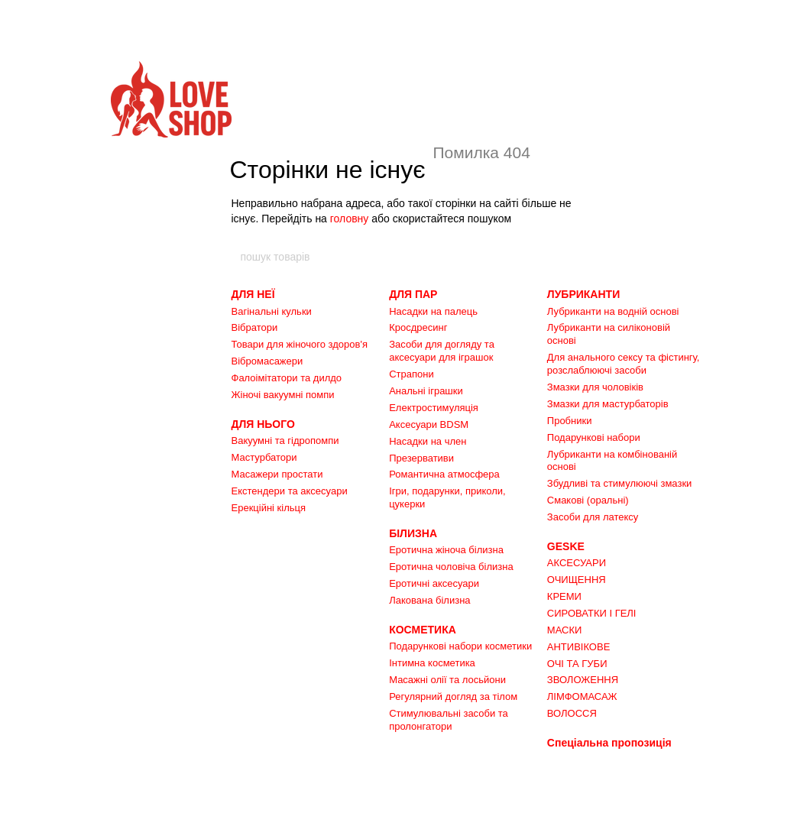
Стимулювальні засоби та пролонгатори (448, 720)
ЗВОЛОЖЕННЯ (582, 679)
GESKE (566, 546)
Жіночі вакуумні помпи (283, 394)
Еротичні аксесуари (434, 583)
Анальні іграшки (426, 391)
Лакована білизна (429, 600)
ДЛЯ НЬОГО (263, 424)
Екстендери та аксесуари (290, 491)
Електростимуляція (433, 407)
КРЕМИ (564, 596)
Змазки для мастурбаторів (608, 404)
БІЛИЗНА (413, 533)
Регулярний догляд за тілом (453, 696)
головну (349, 218)
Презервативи (421, 458)
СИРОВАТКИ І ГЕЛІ (592, 613)
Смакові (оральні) (588, 500)
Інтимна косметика (432, 663)
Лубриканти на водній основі (613, 311)
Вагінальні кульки (272, 311)
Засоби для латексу (593, 517)
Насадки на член (427, 441)
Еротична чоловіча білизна (451, 566)
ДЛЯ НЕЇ (253, 294)
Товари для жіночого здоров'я (300, 344)
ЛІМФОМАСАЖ (582, 696)
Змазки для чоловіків (595, 387)
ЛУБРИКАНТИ (583, 294)
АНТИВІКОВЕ (579, 647)
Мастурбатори (264, 457)
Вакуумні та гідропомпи (285, 440)
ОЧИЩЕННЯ (576, 579)
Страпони (411, 374)
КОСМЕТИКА (422, 630)
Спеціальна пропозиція (609, 743)
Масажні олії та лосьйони (447, 679)
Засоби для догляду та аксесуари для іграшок (441, 350)
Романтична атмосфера (444, 474)
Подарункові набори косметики (460, 646)
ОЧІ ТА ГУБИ (577, 663)
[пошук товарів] (571, 256)
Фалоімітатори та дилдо (287, 378)
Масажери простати (277, 474)
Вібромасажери (267, 361)
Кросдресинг (418, 327)
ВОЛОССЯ (572, 713)
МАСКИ (564, 630)
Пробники (569, 420)
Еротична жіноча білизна (446, 550)
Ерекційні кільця (269, 507)
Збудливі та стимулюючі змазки (619, 483)
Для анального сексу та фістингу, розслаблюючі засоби (623, 363)
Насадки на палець (433, 311)
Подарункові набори (593, 437)
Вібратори (255, 327)
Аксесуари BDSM (428, 424)
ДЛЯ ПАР (413, 294)
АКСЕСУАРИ (576, 562)
